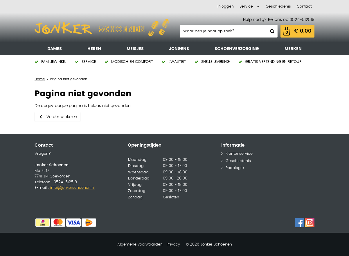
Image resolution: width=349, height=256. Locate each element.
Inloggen (225, 6)
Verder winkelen (61, 117)
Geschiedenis (278, 6)
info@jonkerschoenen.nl (72, 188)
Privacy (173, 244)
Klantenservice (239, 154)
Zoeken (271, 31)
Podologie (235, 168)
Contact (304, 6)
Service (246, 6)
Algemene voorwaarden (140, 244)
